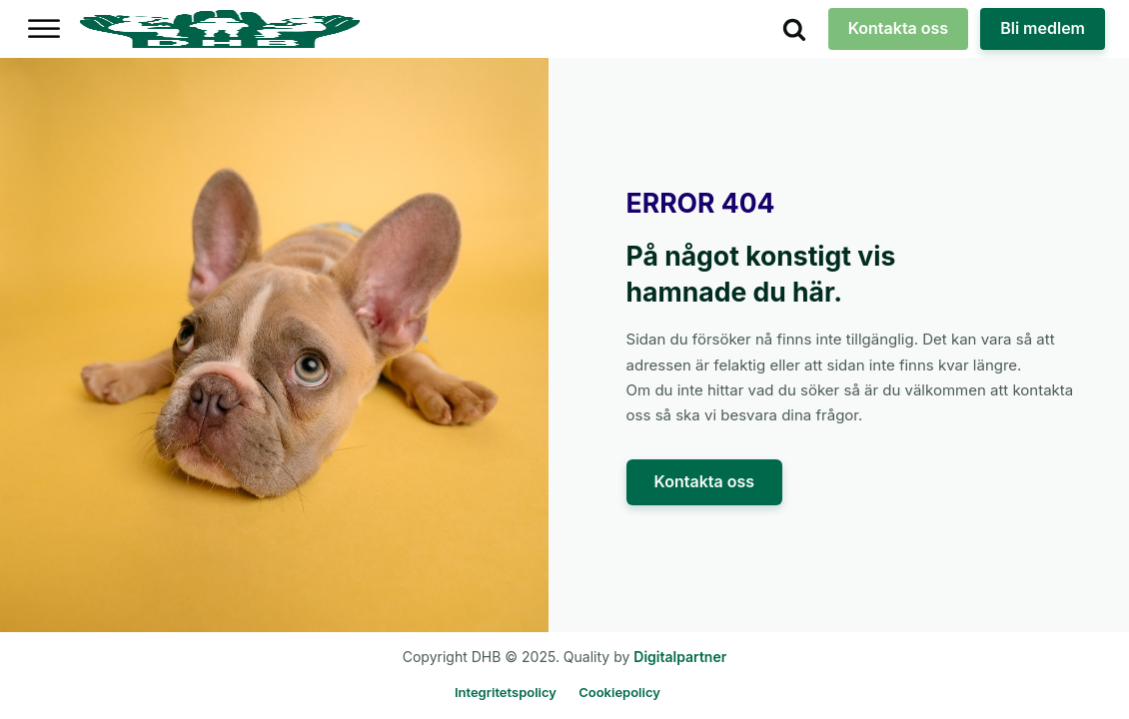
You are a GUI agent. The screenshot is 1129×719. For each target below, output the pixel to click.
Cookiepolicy (619, 692)
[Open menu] (44, 29)
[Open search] (794, 29)
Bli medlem (1042, 28)
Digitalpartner (679, 656)
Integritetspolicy (506, 692)
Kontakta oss (898, 28)
